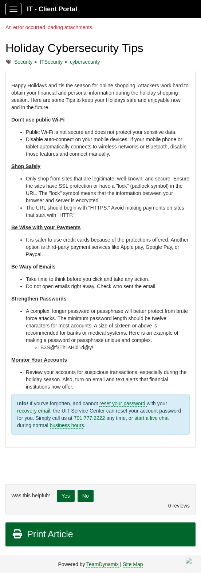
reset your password (123, 403)
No (85, 496)
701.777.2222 (89, 418)
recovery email (33, 411)
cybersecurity (85, 62)
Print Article (42, 534)
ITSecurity (51, 62)
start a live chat (151, 418)
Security (23, 62)
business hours (67, 425)
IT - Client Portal (52, 9)
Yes (66, 496)
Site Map (133, 564)
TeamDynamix (102, 564)
